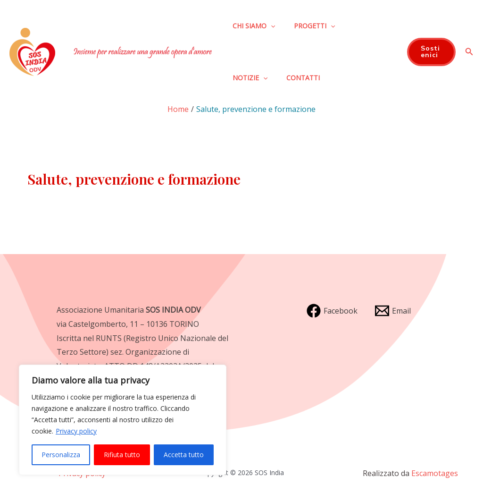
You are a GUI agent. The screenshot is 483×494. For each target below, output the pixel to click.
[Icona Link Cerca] (469, 52)
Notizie (250, 77)
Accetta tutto (184, 454)
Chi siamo (254, 26)
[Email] (393, 311)
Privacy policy (76, 430)
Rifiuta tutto (122, 454)
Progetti (314, 26)
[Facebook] (332, 311)
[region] (122, 420)
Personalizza (61, 454)
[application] (270, 26)
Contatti (303, 77)
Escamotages (434, 473)
